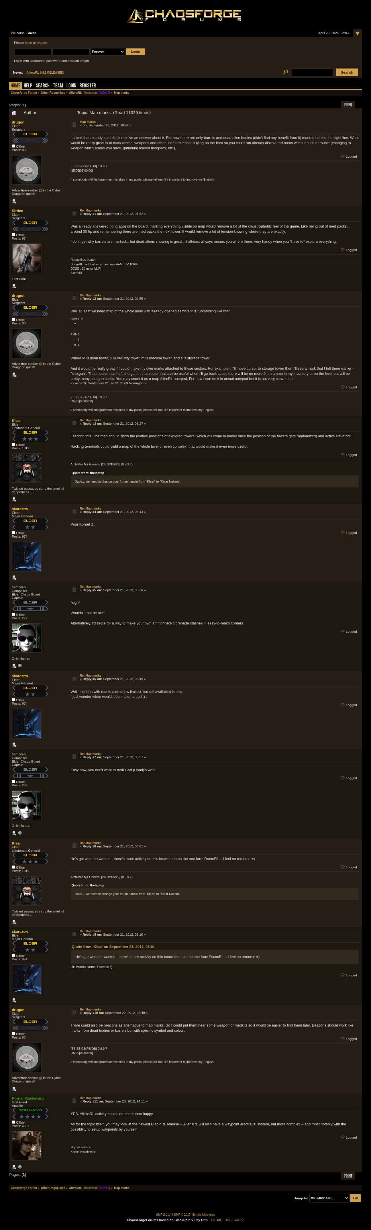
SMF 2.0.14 (164, 1214)
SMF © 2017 (182, 1214)
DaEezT (104, 92)
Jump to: (301, 1198)
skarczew (20, 509)
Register (88, 86)
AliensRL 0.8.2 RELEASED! (45, 72)
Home (15, 86)
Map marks (88, 122)
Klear (16, 420)
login (28, 42)
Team (58, 86)
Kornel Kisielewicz (28, 1098)
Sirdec (17, 211)
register (42, 42)
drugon (18, 122)
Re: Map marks (90, 210)
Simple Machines (203, 1214)
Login (71, 86)
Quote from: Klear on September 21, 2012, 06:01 (113, 947)
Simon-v (19, 587)
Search (43, 86)
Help (28, 86)
